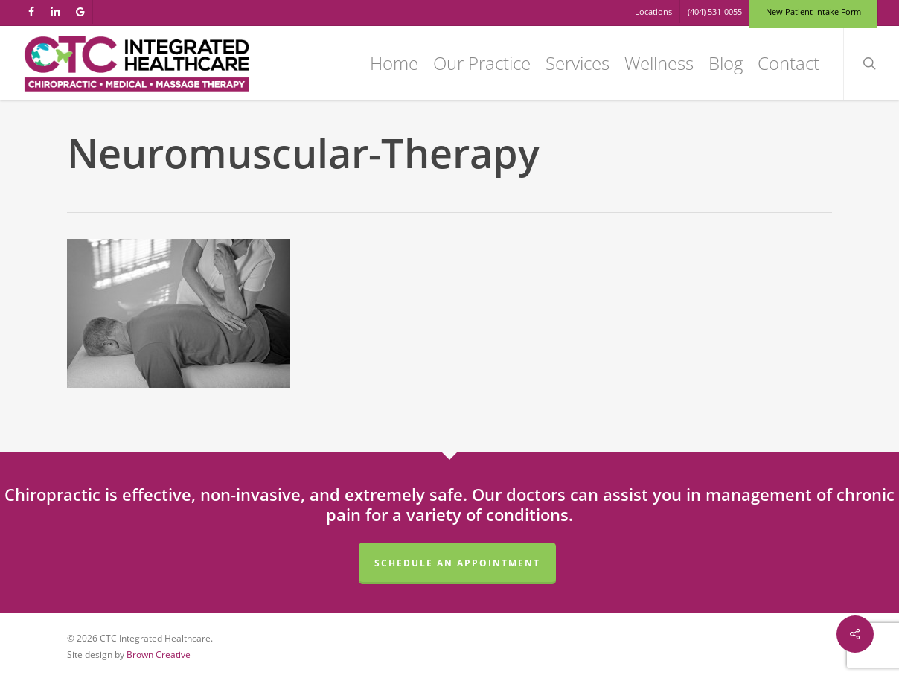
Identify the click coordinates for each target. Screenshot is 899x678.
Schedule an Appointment (457, 563)
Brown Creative (159, 654)
